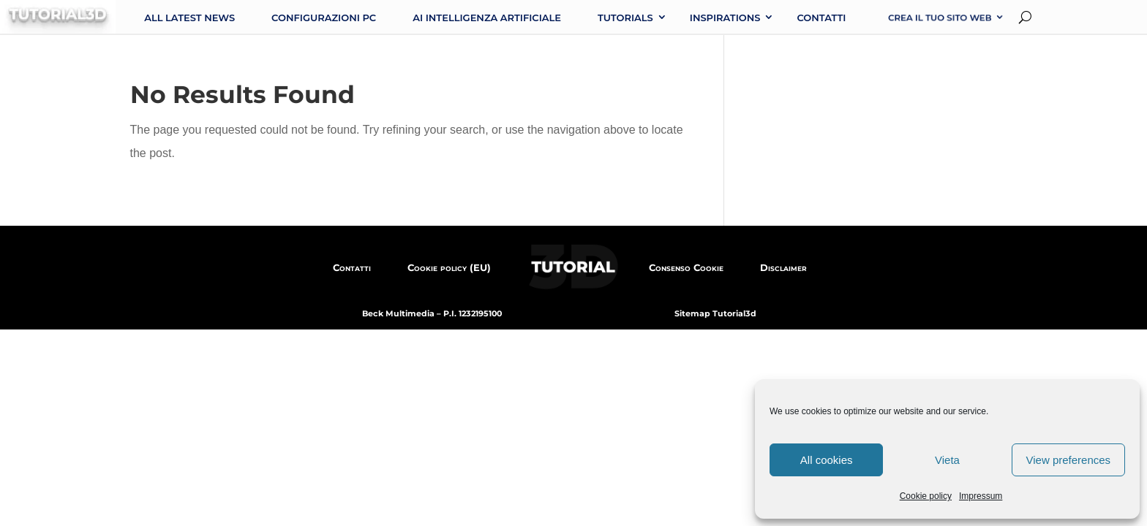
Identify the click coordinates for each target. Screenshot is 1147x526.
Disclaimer (783, 267)
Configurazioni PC (323, 17)
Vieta (947, 460)
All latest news (189, 17)
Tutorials (625, 17)
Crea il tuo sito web (940, 17)
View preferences (1068, 460)
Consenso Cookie (686, 267)
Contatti (821, 17)
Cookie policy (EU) (449, 267)
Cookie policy (926, 496)
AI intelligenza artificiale (487, 17)
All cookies (826, 460)
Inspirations (725, 17)
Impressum (980, 496)
